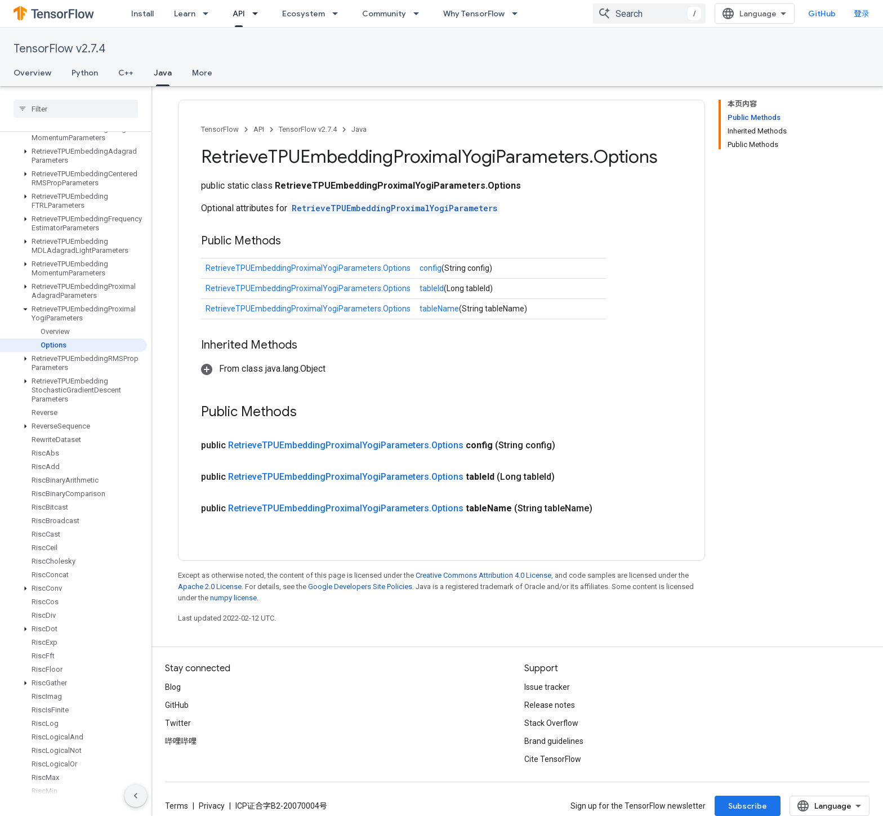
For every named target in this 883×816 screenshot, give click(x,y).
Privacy (212, 805)
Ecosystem (303, 13)
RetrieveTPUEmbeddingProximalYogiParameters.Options (308, 268)
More (202, 73)
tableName (439, 308)
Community (384, 13)
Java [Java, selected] (163, 73)
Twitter (178, 723)
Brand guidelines (553, 741)
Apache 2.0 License (210, 586)
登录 (861, 13)
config (431, 268)
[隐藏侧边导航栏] (135, 795)
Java (359, 129)
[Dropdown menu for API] (258, 13)
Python (85, 73)
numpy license (233, 598)
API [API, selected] (239, 13)
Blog (173, 687)
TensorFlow (220, 129)
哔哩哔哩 (181, 741)
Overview (32, 73)
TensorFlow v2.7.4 (59, 49)
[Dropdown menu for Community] (419, 13)
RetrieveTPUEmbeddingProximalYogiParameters (394, 208)
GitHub (822, 13)
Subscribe (747, 806)
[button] (73, 133)
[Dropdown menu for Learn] (208, 13)
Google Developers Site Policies (360, 586)
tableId (432, 288)
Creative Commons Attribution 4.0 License (483, 575)
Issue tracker (547, 687)
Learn (184, 13)
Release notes (549, 705)
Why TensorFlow (474, 13)
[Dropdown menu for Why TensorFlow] (518, 13)
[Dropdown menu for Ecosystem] (338, 13)
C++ (125, 73)
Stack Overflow (551, 723)
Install (142, 13)
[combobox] (649, 13)
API (258, 129)
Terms (176, 805)
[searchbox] (76, 109)
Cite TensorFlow (552, 759)
